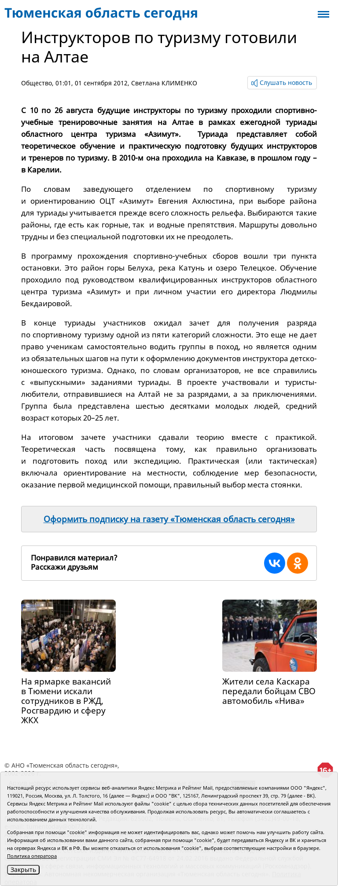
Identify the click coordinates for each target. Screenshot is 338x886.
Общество (36, 83)
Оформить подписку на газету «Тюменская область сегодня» (169, 519)
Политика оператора (32, 856)
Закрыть (23, 869)
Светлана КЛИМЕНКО (164, 83)
